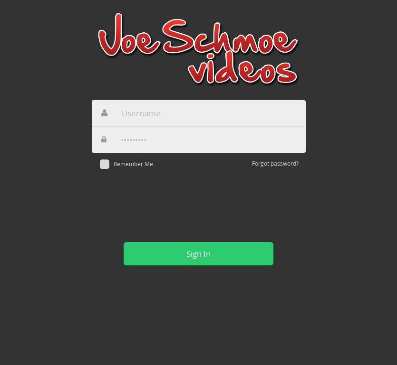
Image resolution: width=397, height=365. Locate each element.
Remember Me (133, 164)
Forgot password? (275, 163)
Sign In (198, 253)
